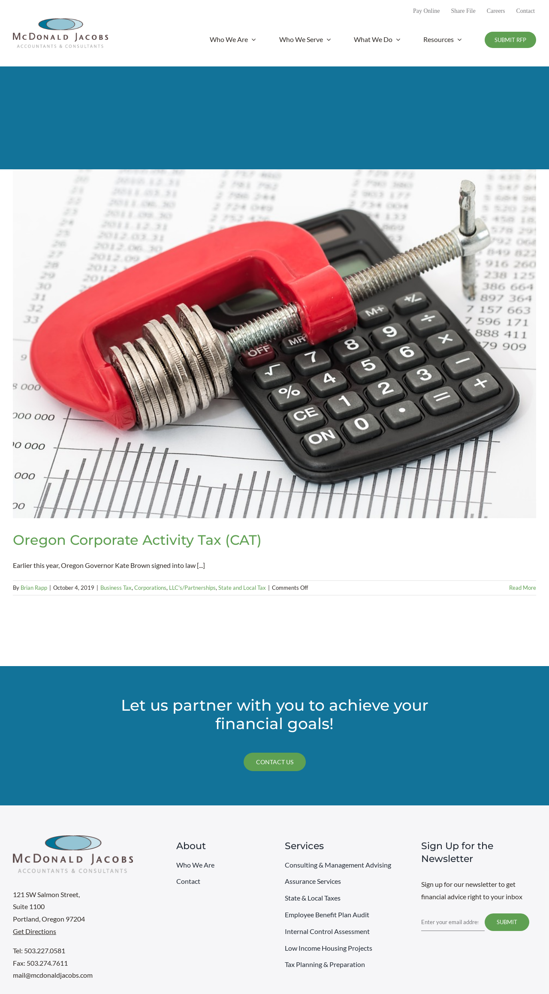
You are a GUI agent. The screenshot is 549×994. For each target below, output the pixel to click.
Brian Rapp (34, 587)
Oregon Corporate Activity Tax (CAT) (137, 540)
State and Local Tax (242, 587)
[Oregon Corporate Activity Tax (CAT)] (274, 343)
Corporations (150, 587)
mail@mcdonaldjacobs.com (53, 975)
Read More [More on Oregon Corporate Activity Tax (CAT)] (522, 587)
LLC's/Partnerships (192, 587)
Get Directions (34, 931)
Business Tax (116, 587)
